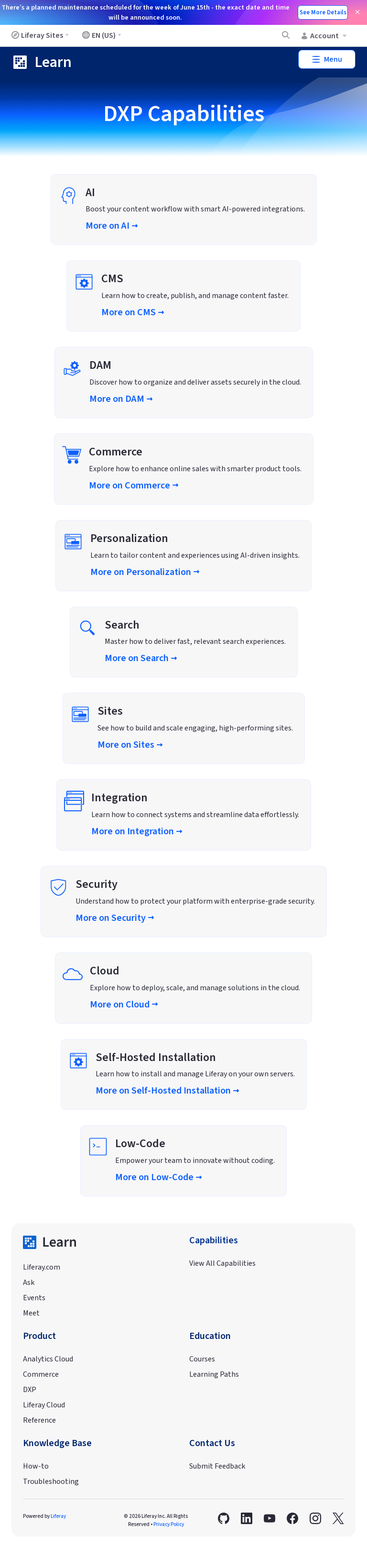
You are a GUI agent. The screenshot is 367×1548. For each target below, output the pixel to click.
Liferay (58, 1516)
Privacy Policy (168, 1524)
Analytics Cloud (48, 1359)
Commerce (41, 1374)
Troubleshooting (51, 1481)
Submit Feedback (217, 1466)
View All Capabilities (222, 1263)
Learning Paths (214, 1374)
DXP (29, 1389)
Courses (202, 1359)
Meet (31, 1313)
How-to (36, 1466)
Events (34, 1298)
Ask (28, 1282)
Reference (39, 1420)
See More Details (323, 12)
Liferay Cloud (44, 1405)
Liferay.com (41, 1267)
